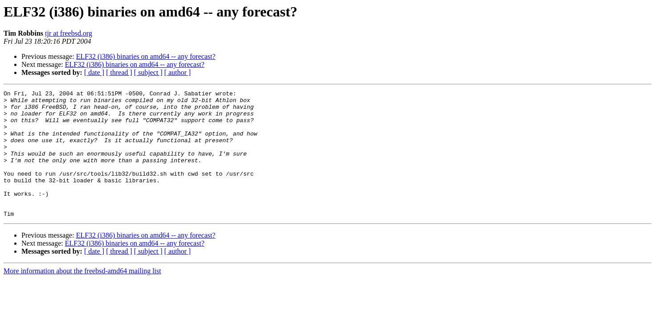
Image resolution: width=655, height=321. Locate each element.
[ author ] (177, 72)
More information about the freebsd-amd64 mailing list (82, 296)
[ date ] (94, 72)
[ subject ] (148, 72)
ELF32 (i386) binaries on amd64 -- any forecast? (146, 56)
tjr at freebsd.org (68, 33)
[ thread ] (119, 72)
